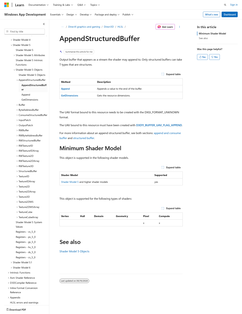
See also (203, 38)
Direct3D (109, 26)
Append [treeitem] (25, 73)
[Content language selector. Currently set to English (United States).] (20, 309)
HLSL (120, 26)
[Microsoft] (6, 5)
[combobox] (24, 31)
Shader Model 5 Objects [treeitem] (32, 54)
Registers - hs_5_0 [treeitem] (26, 226)
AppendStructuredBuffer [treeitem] (34, 66)
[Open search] (225, 5)
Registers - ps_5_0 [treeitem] (26, 216)
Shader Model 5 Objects (74, 251)
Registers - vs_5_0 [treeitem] (25, 210)
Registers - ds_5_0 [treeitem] (26, 231)
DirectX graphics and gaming (84, 26)
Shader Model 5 (70, 182)
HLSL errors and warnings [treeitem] (24, 281)
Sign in (234, 4)
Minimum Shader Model (212, 33)
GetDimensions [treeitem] (29, 78)
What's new (211, 14)
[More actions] (179, 27)
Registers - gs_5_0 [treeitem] (26, 221)
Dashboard (230, 14)
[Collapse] (44, 24)
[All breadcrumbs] (62, 27)
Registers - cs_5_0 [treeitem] (25, 236)
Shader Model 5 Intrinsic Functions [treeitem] (29, 41)
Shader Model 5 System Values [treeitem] (29, 203)
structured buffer (83, 138)
